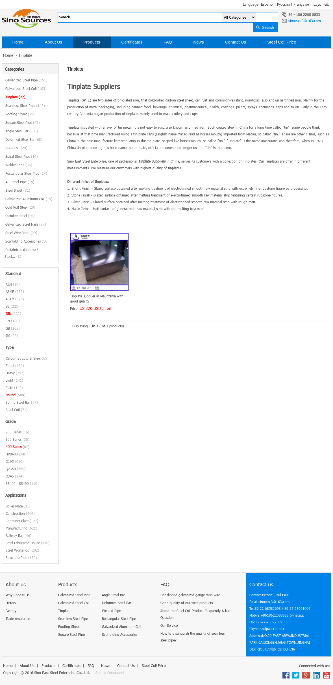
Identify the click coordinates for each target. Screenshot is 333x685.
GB (8, 328)
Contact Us (235, 42)
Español (267, 4)
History (11, 603)
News (198, 42)
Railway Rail (14, 535)
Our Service (169, 625)
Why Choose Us (17, 595)
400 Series (13, 447)
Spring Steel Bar (18, 402)
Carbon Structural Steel (23, 358)
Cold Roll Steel (20, 207)
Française (301, 4)
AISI (9, 284)
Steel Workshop (17, 550)
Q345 (10, 476)
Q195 (10, 461)
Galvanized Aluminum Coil (29, 199)
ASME (10, 291)
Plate (9, 388)
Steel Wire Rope (21, 233)
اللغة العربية (321, 4)
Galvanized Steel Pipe (26, 80)
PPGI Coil (16, 148)
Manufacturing (16, 528)
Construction (15, 513)
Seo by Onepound (109, 672)
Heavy (10, 373)
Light (9, 380)
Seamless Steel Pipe (25, 105)
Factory (11, 611)
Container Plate (17, 521)
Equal (10, 366)
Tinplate (25, 55)
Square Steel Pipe (22, 122)
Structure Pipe (16, 557)
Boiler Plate (14, 506)
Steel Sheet (17, 190)
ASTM (10, 299)
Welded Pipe (18, 165)
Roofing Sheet (20, 114)
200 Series (13, 432)
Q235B (11, 469)
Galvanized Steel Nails (25, 224)
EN (8, 321)
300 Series (13, 439)
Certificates (131, 42)
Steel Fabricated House (23, 543)
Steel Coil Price (281, 42)
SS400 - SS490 (17, 483)
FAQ (168, 42)
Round (11, 395)
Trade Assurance (18, 619)
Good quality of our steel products (186, 603)
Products (91, 42)
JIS (8, 336)
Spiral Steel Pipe (21, 156)
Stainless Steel (20, 216)
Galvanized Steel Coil (26, 88)
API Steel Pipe (19, 182)
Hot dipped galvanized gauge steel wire (190, 595)
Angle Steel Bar (21, 131)
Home (17, 42)
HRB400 (12, 454)
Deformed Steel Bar (23, 139)
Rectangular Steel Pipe (26, 173)
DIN (8, 314)
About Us (53, 42)
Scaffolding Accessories (27, 241)
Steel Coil (13, 410)
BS (8, 306)
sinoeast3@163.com (304, 20)
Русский (283, 4)
